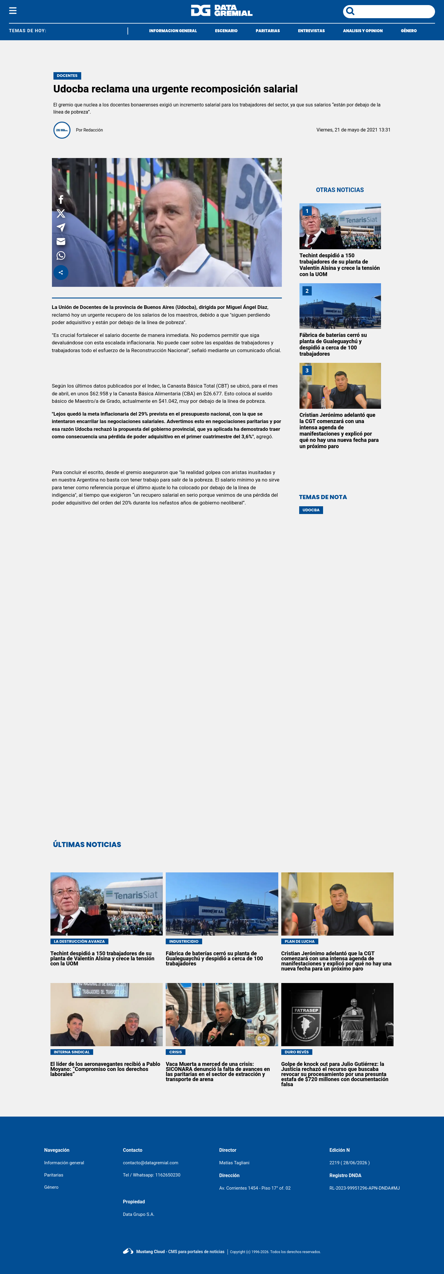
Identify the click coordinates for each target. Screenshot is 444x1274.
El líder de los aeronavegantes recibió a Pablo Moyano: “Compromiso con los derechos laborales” (105, 1069)
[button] (60, 200)
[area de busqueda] (396, 11)
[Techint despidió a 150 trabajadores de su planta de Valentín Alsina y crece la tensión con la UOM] (340, 226)
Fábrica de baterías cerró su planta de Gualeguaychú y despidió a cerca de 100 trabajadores (333, 344)
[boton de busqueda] (350, 11)
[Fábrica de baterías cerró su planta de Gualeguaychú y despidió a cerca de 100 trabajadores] (340, 306)
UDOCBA (311, 510)
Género (51, 1187)
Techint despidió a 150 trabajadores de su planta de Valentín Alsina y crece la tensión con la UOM (339, 264)
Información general (64, 1162)
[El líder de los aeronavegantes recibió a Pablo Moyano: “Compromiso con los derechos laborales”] (106, 1014)
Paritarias (53, 1175)
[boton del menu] (13, 11)
